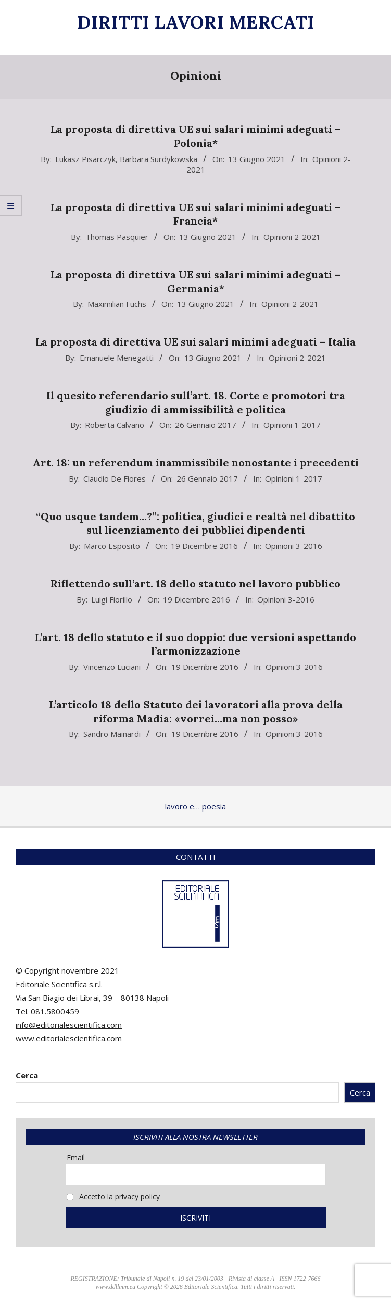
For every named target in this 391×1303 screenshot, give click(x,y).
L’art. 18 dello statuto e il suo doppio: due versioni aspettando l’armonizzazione (195, 644)
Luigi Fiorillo (111, 599)
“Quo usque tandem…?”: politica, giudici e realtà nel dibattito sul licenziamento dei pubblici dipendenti (195, 523)
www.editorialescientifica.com (69, 1038)
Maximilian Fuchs (116, 304)
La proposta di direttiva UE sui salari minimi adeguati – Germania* (195, 281)
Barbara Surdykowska (158, 159)
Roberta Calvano (114, 425)
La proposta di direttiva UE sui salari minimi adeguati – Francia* (195, 214)
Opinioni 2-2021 (292, 236)
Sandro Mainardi (112, 734)
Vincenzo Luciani (112, 666)
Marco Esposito (112, 545)
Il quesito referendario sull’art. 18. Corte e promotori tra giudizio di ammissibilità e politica (195, 402)
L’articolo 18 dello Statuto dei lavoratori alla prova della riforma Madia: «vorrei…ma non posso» (196, 711)
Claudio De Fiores (114, 478)
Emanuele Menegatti (117, 357)
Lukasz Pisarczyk (85, 159)
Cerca (27, 1075)
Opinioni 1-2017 (292, 425)
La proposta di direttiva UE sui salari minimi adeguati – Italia (195, 341)
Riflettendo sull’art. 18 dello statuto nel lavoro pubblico (195, 583)
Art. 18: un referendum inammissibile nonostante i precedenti (196, 462)
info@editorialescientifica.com (69, 1024)
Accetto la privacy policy (113, 1196)
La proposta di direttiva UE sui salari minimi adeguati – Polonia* (195, 136)
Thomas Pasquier (116, 236)
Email (76, 1157)
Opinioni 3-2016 (293, 545)
